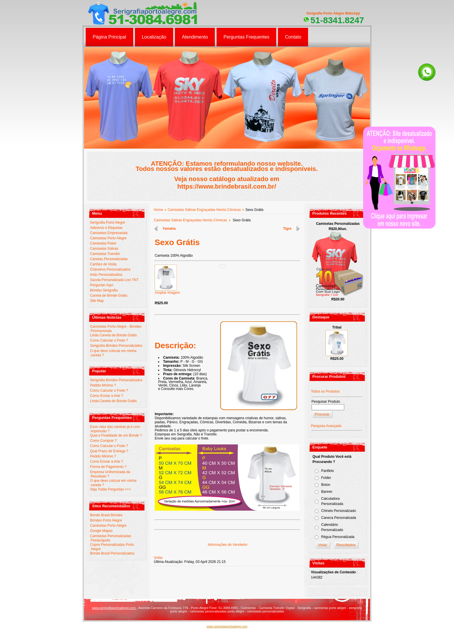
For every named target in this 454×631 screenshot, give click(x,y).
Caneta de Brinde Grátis (108, 295)
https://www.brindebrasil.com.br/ (226, 186)
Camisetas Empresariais (109, 233)
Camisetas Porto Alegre (108, 238)
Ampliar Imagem (167, 291)
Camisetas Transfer (105, 254)
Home (158, 210)
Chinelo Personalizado (338, 511)
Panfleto (327, 471)
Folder (326, 478)
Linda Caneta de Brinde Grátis (113, 335)
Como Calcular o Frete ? (109, 340)
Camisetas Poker (103, 243)
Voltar (158, 558)
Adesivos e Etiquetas (106, 228)
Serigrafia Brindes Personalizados (116, 346)
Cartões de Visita (103, 264)
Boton (325, 485)
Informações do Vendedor (228, 545)
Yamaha (168, 229)
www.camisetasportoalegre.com (226, 626)
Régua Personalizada (337, 537)
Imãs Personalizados (106, 275)
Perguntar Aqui (101, 285)
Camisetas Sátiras (104, 249)
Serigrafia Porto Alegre (107, 222)
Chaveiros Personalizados (110, 269)
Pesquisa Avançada (326, 426)
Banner (326, 492)
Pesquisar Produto (326, 402)
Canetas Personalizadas (109, 259)
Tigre (287, 229)
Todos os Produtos (325, 391)
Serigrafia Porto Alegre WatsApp (333, 13)
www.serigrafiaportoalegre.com (114, 608)
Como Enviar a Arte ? (106, 396)
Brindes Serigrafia (104, 290)
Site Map (97, 301)
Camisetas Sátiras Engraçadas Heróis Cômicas (204, 210)
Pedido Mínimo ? (103, 385)
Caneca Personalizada (338, 518)
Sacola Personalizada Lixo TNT (114, 280)
